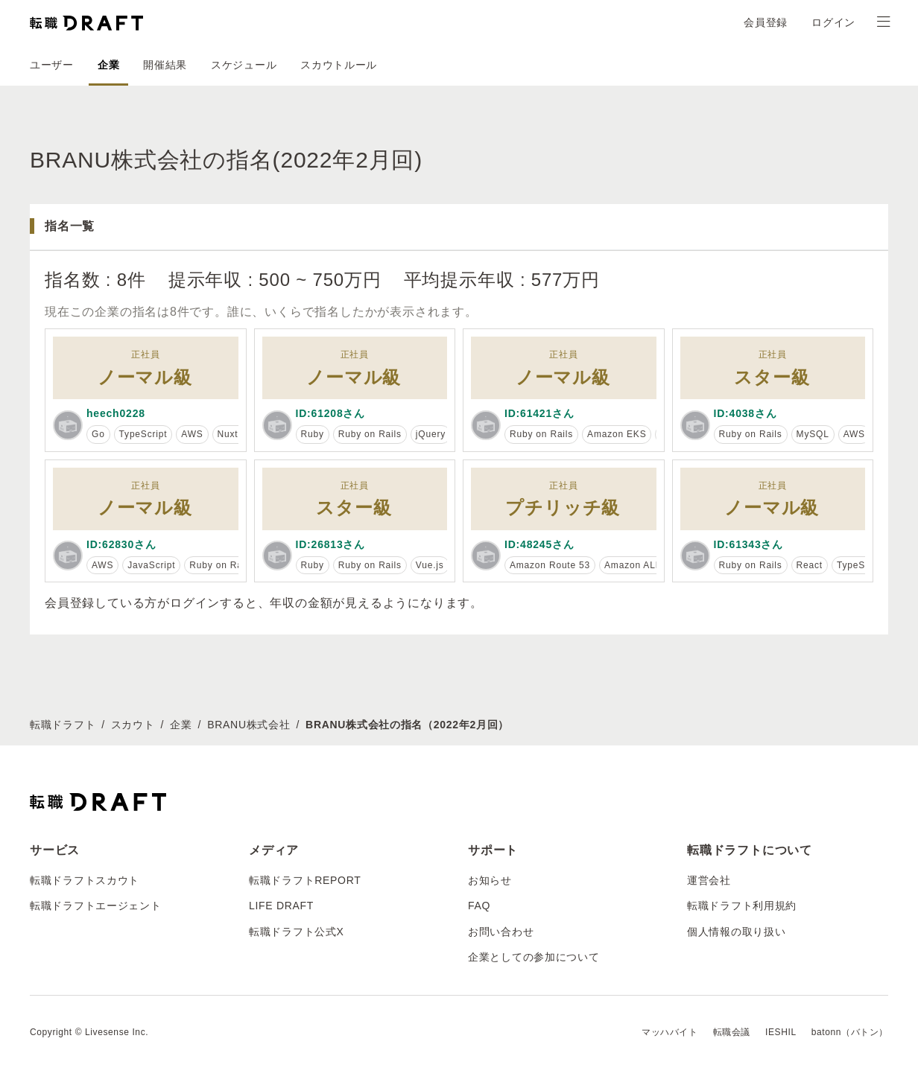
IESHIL (781, 1032)
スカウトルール (338, 65)
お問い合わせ (501, 932)
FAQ (479, 906)
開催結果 (165, 65)
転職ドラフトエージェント (95, 906)
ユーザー (52, 65)
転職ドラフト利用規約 (742, 906)
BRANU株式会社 (248, 725)
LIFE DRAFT (281, 906)
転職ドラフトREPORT (305, 880)
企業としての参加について (533, 957)
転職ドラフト (62, 725)
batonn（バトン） (849, 1032)
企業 (108, 65)
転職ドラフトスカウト (84, 880)
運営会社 (709, 880)
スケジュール (243, 65)
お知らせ (490, 880)
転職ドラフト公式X (296, 932)
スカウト (133, 725)
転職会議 (731, 1032)
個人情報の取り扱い (736, 932)
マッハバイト (670, 1032)
